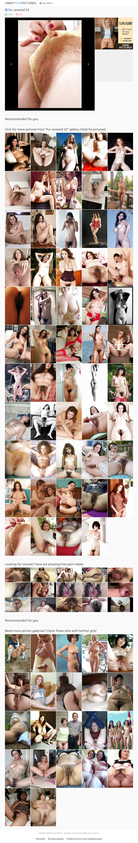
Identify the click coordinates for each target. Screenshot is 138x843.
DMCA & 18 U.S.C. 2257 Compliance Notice (84, 838)
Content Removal (56, 838)
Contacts (40, 838)
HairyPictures (20, 3)
